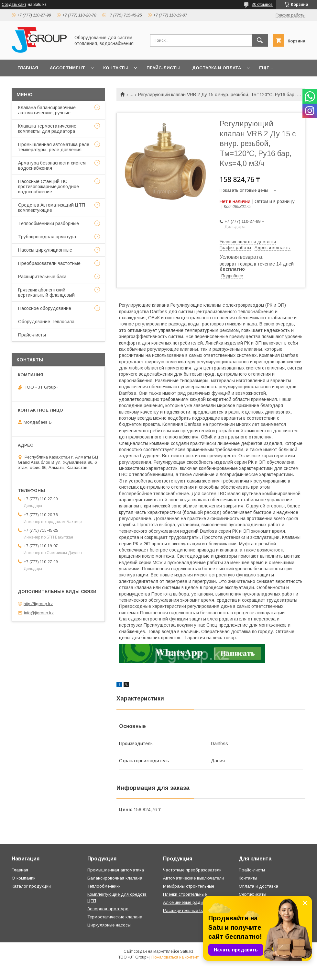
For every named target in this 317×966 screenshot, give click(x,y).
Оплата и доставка (258, 886)
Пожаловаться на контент (175, 957)
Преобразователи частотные (49, 263)
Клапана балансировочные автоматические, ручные (47, 110)
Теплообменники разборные (48, 223)
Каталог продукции (31, 886)
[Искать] (260, 40)
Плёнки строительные (185, 894)
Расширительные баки (42, 276)
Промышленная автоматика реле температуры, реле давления (53, 147)
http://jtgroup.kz (38, 603)
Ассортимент (67, 67)
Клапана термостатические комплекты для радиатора (47, 128)
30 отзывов (262, 4)
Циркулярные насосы (109, 925)
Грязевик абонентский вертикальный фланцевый (46, 292)
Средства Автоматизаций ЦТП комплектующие (51, 207)
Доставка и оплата (216, 67)
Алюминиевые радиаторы (189, 902)
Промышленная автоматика (115, 870)
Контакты (115, 67)
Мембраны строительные (188, 886)
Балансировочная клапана (114, 878)
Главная (27, 67)
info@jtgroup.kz (39, 612)
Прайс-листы (163, 67)
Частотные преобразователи (192, 870)
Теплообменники (104, 886)
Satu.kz (186, 951)
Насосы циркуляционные (45, 250)
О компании (24, 878)
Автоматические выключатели (193, 878)
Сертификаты (252, 894)
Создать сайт (14, 4)
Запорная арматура (107, 908)
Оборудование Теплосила (46, 321)
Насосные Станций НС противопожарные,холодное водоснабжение (48, 186)
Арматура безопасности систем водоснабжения (52, 165)
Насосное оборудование (44, 308)
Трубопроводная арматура (47, 236)
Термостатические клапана (114, 917)
